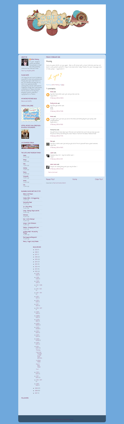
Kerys (24, 160)
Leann (52, 153)
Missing (38, 350)
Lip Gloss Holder (38, 361)
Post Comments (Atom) (59, 183)
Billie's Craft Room (28, 194)
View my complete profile (28, 71)
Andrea (25, 168)
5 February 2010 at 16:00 (56, 124)
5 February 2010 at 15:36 (56, 111)
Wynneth (25, 176)
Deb (51, 141)
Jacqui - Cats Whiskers (29, 223)
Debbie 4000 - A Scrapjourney (31, 198)
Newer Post (50, 179)
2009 (36, 388)
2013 (36, 264)
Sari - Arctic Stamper (29, 219)
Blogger (72, 419)
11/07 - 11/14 (39, 293)
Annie (51, 92)
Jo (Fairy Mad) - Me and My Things (30, 232)
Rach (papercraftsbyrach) (30, 237)
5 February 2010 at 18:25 (56, 148)
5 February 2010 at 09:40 (56, 98)
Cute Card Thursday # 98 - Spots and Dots (39, 355)
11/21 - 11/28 (39, 285)
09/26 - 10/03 (38, 316)
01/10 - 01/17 (39, 380)
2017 (36, 255)
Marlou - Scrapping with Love (31, 228)
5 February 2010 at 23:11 (56, 159)
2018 (36, 252)
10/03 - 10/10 (38, 312)
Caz (24, 185)
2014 (36, 262)
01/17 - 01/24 (37, 377)
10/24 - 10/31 (38, 301)
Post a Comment (52, 172)
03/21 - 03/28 (38, 328)
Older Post (99, 179)
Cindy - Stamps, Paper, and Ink (31, 211)
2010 (36, 271)
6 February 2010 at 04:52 (56, 169)
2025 (36, 250)
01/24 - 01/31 (38, 373)
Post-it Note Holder (38, 365)
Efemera (25, 215)
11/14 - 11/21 (39, 289)
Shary (24, 172)
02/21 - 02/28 (38, 339)
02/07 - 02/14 (38, 343)
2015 (36, 259)
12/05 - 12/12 (38, 282)
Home (75, 179)
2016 (36, 257)
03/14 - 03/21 (38, 332)
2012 (36, 267)
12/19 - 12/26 (38, 278)
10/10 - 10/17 (39, 308)
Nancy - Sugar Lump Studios (30, 242)
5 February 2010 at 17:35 (56, 136)
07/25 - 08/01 (38, 320)
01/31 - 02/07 (37, 347)
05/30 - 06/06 (38, 324)
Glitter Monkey (35, 59)
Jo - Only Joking (27, 207)
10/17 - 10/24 (37, 305)
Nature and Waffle (26, 101)
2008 (36, 391)
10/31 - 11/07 (37, 297)
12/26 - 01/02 (38, 274)
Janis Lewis (53, 164)
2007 (36, 393)
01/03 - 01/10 (38, 384)
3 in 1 (37, 369)
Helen (24, 155)
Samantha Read (27, 202)
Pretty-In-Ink (53, 103)
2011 (36, 269)
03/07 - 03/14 (38, 335)
